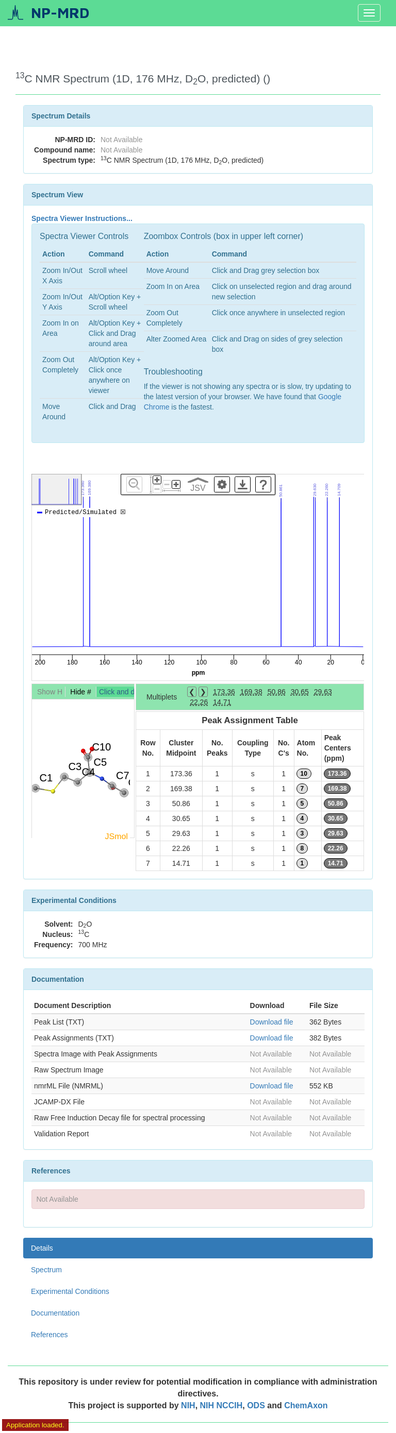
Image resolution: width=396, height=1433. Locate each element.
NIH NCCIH (221, 1405)
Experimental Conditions (70, 1291)
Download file (271, 1022)
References (49, 1334)
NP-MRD (60, 12)
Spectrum (46, 1270)
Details (42, 1248)
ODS (257, 1405)
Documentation (55, 1313)
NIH (188, 1405)
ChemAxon (305, 1405)
